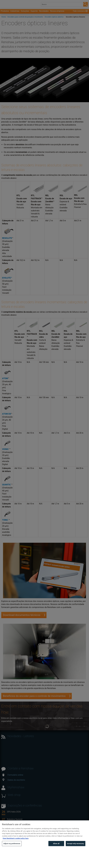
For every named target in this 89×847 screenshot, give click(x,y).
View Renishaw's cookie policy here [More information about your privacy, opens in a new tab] (16, 842)
